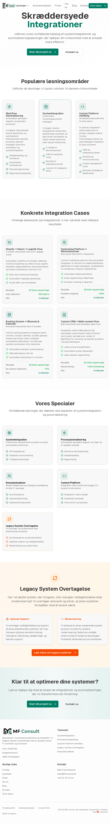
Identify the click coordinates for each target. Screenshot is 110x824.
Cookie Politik (44, 808)
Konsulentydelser (42, 5)
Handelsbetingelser (26, 808)
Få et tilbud (98, 6)
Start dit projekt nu (42, 51)
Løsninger (22, 5)
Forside (5, 770)
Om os (66, 6)
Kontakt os (71, 52)
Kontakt (84, 5)
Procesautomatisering (67, 739)
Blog (74, 5)
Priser (58, 5)
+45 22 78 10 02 (65, 778)
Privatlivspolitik (8, 808)
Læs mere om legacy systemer (55, 652)
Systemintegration (66, 735)
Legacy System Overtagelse (70, 747)
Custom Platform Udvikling (69, 743)
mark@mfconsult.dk (66, 774)
